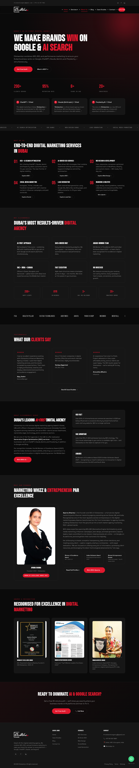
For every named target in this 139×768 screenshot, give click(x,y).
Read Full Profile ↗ (72, 570)
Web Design (82, 741)
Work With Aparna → (94, 570)
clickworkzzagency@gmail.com (115, 734)
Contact (112, 9)
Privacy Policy (108, 764)
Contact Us (56, 744)
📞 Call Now (79, 711)
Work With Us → (22, 459)
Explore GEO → (26, 176)
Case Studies (101, 9)
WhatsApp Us (110, 746)
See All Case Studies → (69, 390)
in (118, 3)
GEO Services (82, 734)
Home (66, 9)
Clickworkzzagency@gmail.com (23, 2)
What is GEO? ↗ (42, 69)
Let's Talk (121, 9)
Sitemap (122, 764)
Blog (92, 9)
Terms (116, 764)
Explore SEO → (64, 176)
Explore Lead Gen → (66, 197)
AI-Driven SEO (82, 738)
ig (124, 3)
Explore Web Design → (105, 176)
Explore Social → (27, 197)
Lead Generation (83, 747)
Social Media (82, 744)
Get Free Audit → (23, 69)
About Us (84, 9)
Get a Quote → (102, 195)
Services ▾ (74, 9)
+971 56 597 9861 (39, 2)
